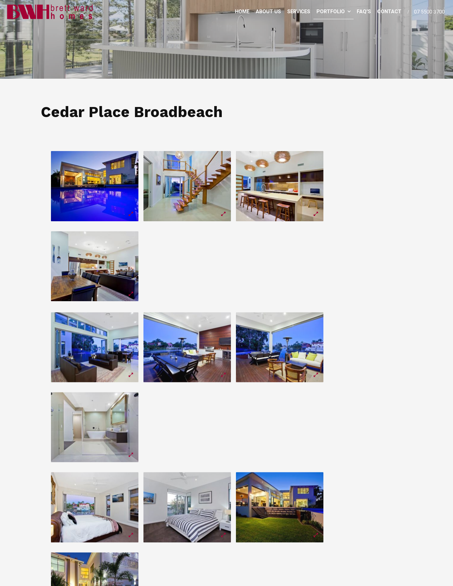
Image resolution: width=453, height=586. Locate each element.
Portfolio (330, 11)
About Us (268, 11)
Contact (389, 11)
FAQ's (364, 11)
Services (298, 11)
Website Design (372, 566)
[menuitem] (175, 523)
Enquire (398, 530)
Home (242, 11)
